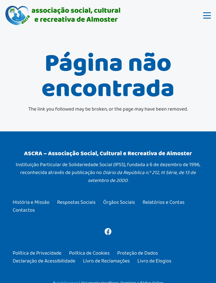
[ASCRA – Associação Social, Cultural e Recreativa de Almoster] (63, 15)
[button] (207, 15)
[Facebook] (108, 231)
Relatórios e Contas (163, 202)
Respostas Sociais (76, 202)
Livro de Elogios (154, 260)
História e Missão (31, 202)
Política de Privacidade (37, 253)
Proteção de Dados (137, 253)
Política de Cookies (89, 253)
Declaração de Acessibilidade (44, 260)
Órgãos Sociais (119, 202)
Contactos (24, 210)
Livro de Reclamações (106, 260)
